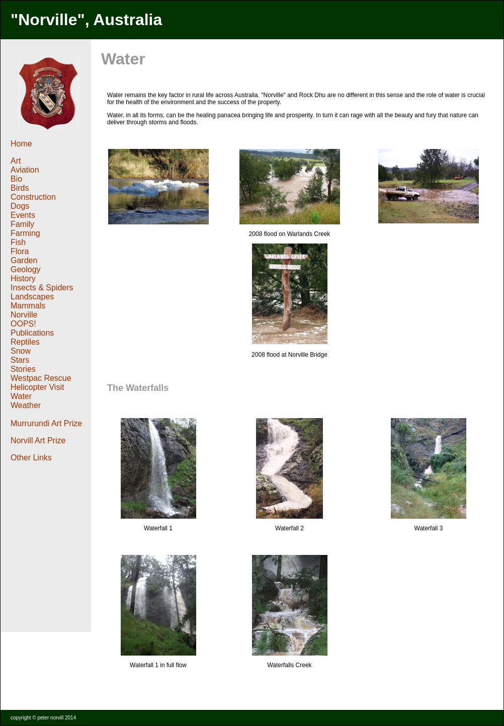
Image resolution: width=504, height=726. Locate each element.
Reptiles (25, 342)
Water (21, 396)
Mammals (28, 305)
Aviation (25, 170)
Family (24, 224)
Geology (26, 269)
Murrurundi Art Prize (46, 423)
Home (22, 143)
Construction (33, 197)
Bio (16, 179)
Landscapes (32, 296)
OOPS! (23, 323)
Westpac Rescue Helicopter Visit (41, 382)
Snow (21, 351)
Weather (26, 405)
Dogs (21, 206)
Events (23, 215)
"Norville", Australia (86, 20)
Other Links (31, 457)
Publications (32, 333)
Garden (24, 260)
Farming (25, 233)
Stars (20, 360)
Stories (23, 369)
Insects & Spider (40, 287)
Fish (18, 242)
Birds (20, 188)
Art (16, 160)
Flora (20, 251)
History (23, 278)
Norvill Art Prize (38, 440)
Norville (24, 314)
